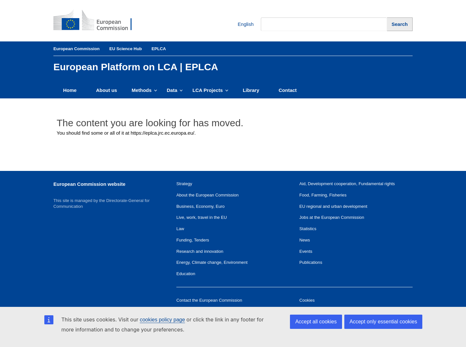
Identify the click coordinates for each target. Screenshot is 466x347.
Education (185, 273)
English (241, 24)
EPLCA (158, 48)
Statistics (307, 228)
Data (175, 90)
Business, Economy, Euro (200, 206)
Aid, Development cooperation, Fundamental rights (347, 183)
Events (305, 251)
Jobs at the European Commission (331, 217)
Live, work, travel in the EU (201, 217)
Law (180, 228)
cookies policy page (162, 319)
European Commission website (89, 184)
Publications (310, 262)
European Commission (76, 48)
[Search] (400, 24)
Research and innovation (199, 251)
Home (70, 90)
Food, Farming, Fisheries (323, 195)
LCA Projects (210, 90)
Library (251, 90)
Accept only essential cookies (383, 321)
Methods (144, 90)
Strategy (184, 183)
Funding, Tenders (192, 240)
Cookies (307, 300)
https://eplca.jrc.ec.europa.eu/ (162, 133)
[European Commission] (97, 21)
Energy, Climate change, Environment (212, 262)
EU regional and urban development (333, 206)
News (304, 240)
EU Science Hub (125, 48)
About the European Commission (207, 195)
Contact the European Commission (209, 300)
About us (106, 90)
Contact (288, 90)
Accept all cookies (316, 321)
